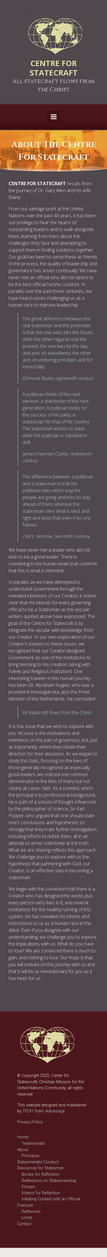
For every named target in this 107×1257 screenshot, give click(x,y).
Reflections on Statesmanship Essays (49, 1183)
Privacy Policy (30, 1122)
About (22, 1149)
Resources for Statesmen (40, 1168)
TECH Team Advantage (42, 1111)
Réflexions (31, 1211)
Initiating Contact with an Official (51, 1199)
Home (22, 1137)
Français (25, 1205)
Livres (27, 1217)
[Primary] (54, 117)
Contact (24, 1224)
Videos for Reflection (41, 1193)
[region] (53, 150)
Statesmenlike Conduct (38, 1162)
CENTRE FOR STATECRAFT (54, 68)
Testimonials (33, 1143)
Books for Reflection (40, 1174)
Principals (31, 1155)
